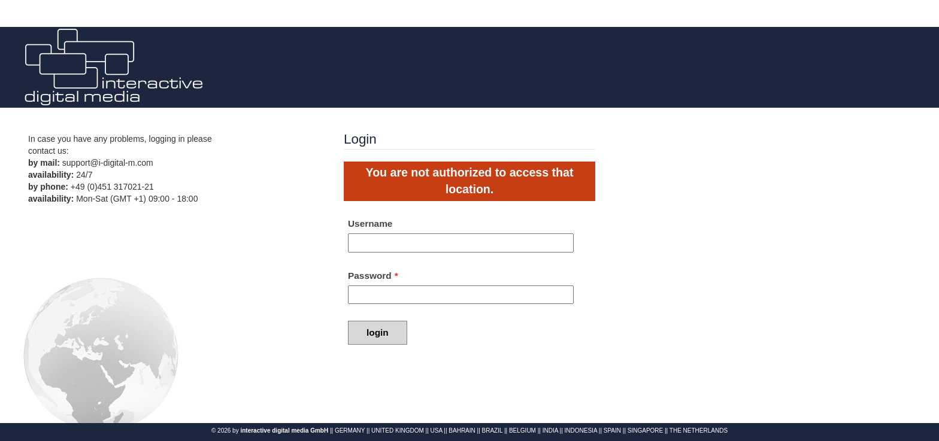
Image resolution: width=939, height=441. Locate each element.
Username (370, 223)
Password (370, 275)
